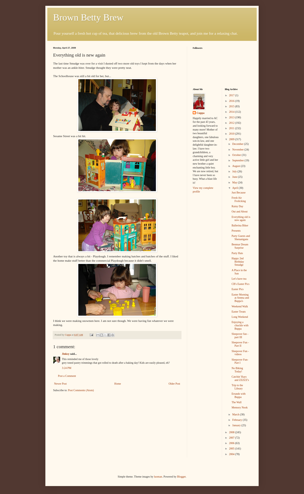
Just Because (238, 192)
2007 (232, 437)
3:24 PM (66, 368)
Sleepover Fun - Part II (240, 344)
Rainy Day (237, 206)
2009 (232, 139)
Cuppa (200, 113)
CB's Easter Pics (240, 284)
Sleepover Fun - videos (240, 353)
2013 (232, 117)
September (238, 160)
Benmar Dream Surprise (239, 246)
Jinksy (65, 353)
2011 (232, 128)
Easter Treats (238, 311)
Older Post (174, 383)
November (238, 149)
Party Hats (237, 253)
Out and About (239, 211)
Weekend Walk (239, 306)
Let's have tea (238, 278)
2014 (232, 111)
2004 (232, 454)
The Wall (236, 402)
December (238, 144)
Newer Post (60, 383)
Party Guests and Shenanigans (240, 238)
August (236, 166)
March (236, 414)
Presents (236, 230)
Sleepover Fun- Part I (239, 361)
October (237, 155)
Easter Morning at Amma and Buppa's (240, 298)
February (237, 419)
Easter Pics (237, 289)
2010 (232, 133)
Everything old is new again (240, 219)
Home (117, 383)
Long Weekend (239, 316)
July (235, 171)
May (235, 182)
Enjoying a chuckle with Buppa (239, 325)
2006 (232, 443)
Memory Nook (239, 407)
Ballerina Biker (239, 225)
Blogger (181, 476)
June (235, 176)
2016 (232, 101)
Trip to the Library (237, 387)
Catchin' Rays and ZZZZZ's (240, 378)
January (236, 425)
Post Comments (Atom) (81, 390)
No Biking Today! (237, 370)
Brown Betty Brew (88, 17)
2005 (232, 448)
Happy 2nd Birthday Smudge (237, 261)
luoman (158, 476)
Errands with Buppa (238, 395)
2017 (232, 95)
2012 (232, 122)
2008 (232, 432)
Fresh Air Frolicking (238, 199)
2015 (232, 106)
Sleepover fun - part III (239, 335)
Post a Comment (67, 376)
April (235, 187)
